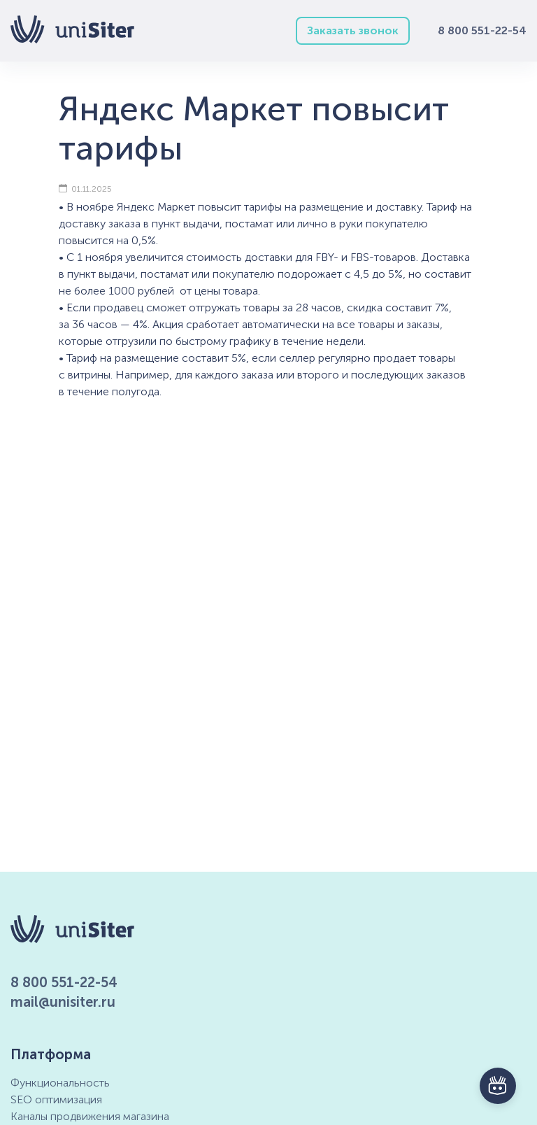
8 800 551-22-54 (482, 30)
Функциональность (60, 1082)
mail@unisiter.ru (62, 1001)
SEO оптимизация (56, 1099)
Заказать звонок (353, 30)
